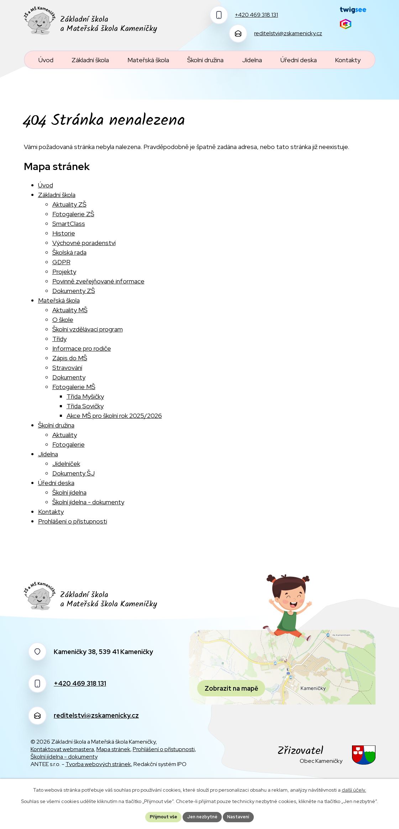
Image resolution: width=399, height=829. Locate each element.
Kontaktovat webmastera (62, 749)
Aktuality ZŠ (69, 204)
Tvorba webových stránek (98, 764)
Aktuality (64, 435)
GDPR (61, 262)
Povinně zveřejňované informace (98, 281)
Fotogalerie (68, 444)
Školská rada (69, 252)
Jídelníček (66, 463)
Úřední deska (56, 483)
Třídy (59, 339)
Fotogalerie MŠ (73, 387)
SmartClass (68, 223)
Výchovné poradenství (84, 243)
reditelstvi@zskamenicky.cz (96, 715)
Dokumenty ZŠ (73, 291)
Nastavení (242, 816)
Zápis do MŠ (69, 358)
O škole (62, 319)
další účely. (354, 788)
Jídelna (48, 454)
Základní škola (56, 195)
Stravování (67, 367)
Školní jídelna (69, 492)
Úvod (45, 185)
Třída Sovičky (85, 406)
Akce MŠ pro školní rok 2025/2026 (114, 415)
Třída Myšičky (85, 396)
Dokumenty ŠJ (73, 473)
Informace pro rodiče (81, 348)
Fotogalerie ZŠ (73, 214)
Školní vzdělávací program (87, 329)
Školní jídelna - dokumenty (88, 502)
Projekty (64, 271)
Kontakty (51, 512)
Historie (63, 233)
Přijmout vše (159, 816)
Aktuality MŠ (70, 310)
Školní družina (56, 425)
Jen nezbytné (202, 816)
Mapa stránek (113, 749)
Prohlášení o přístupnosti (72, 521)
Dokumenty (68, 377)
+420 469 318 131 (80, 683)
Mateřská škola (59, 300)
